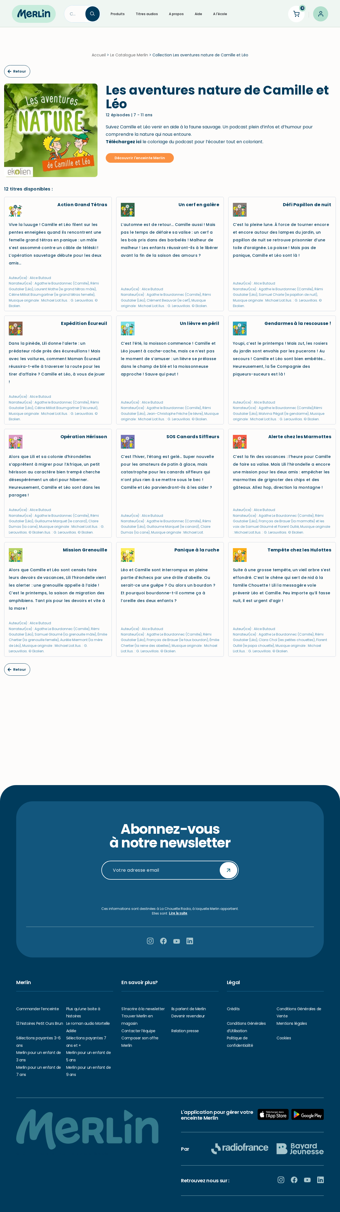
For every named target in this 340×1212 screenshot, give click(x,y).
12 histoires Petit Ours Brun (39, 1023)
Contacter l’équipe (138, 1031)
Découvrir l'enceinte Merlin (140, 158)
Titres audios (147, 14)
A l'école (220, 14)
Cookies (284, 1038)
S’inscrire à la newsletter (143, 1009)
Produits (118, 14)
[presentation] (170, 893)
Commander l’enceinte (37, 1009)
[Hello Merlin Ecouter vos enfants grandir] (33, 13)
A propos (176, 14)
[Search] (74, 13)
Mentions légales (292, 1023)
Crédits (233, 1009)
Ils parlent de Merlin (188, 1009)
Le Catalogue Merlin (129, 55)
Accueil (99, 55)
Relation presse (185, 1031)
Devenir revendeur (188, 1016)
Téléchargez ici (123, 142)
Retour (16, 71)
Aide (198, 14)
